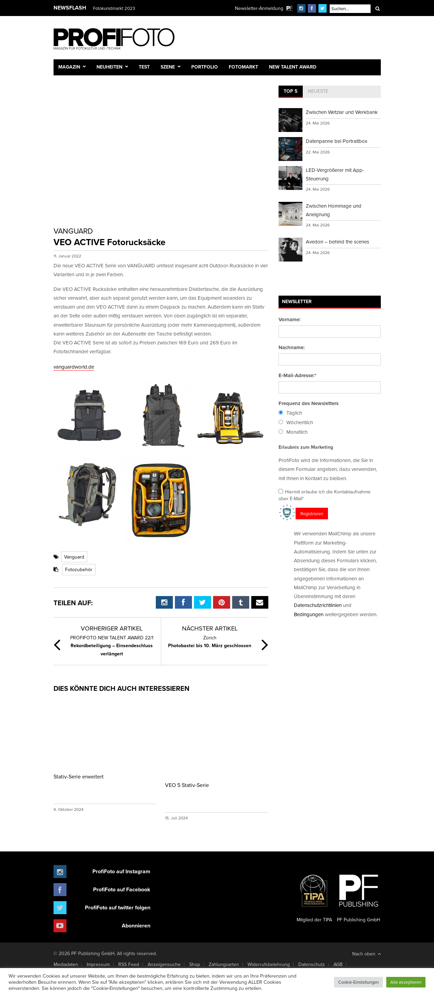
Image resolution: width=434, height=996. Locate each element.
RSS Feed (128, 964)
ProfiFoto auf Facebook (121, 889)
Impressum (98, 964)
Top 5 (291, 91)
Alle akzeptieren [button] (405, 982)
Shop (194, 964)
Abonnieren (136, 926)
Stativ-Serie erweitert (79, 776)
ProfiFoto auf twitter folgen (117, 907)
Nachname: (292, 347)
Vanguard (74, 556)
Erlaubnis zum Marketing (306, 447)
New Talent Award (292, 66)
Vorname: (290, 319)
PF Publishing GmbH (358, 895)
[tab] (291, 92)
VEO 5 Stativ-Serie (187, 785)
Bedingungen (309, 614)
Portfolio (204, 66)
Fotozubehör (78, 569)
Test (144, 66)
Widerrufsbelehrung (269, 964)
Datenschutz (311, 964)
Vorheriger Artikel (112, 628)
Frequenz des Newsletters (309, 403)
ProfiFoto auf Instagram (121, 871)
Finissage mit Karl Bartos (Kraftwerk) (127, 8)
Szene (168, 66)
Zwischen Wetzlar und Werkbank (342, 112)
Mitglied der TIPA (314, 895)
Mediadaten (66, 964)
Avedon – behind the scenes (337, 241)
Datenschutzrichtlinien (318, 605)
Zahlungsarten (224, 964)
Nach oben (366, 953)
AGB (338, 964)
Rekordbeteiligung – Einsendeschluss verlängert (111, 645)
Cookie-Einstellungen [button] (358, 982)
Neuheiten (109, 66)
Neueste (318, 91)
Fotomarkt (243, 66)
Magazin (69, 66)
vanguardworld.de (74, 366)
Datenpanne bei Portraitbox (336, 141)
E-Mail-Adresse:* (297, 375)
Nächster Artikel (210, 628)
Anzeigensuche (164, 964)
